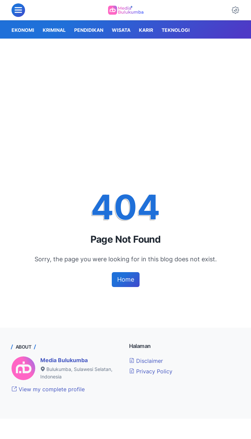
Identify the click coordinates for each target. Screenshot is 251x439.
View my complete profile (48, 389)
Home (125, 279)
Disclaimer (146, 360)
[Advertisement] (125, 89)
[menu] (18, 10)
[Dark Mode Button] (235, 10)
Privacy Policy (150, 371)
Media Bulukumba (64, 360)
